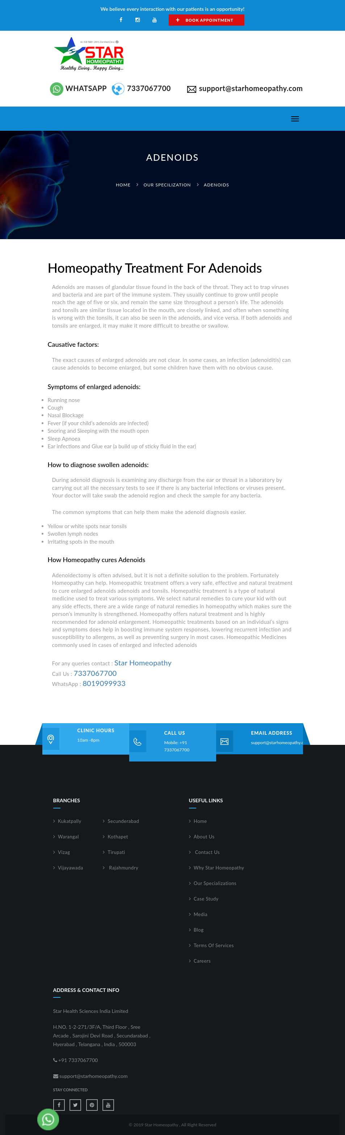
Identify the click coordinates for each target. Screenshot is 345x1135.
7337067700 (95, 673)
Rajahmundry (123, 868)
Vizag (64, 852)
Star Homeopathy (143, 662)
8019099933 (104, 683)
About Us (204, 837)
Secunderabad (123, 821)
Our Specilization (167, 184)
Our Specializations (215, 883)
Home (123, 184)
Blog (198, 930)
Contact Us (207, 852)
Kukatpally (69, 821)
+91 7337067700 (75, 1060)
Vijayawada (70, 868)
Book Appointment (204, 20)
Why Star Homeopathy (219, 868)
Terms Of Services (214, 945)
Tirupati (116, 852)
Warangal (68, 837)
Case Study (206, 899)
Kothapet (118, 837)
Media (200, 914)
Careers (202, 961)
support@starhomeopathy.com (280, 742)
